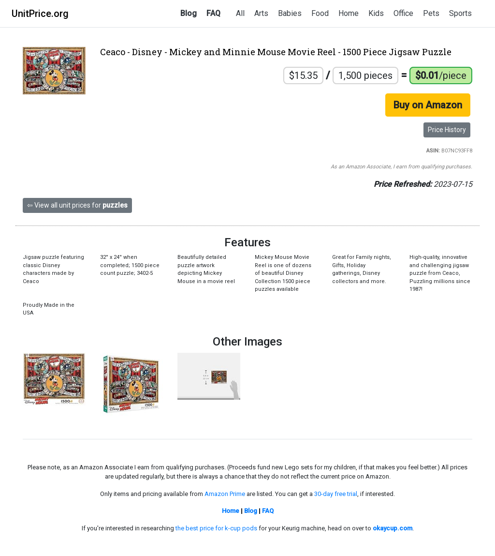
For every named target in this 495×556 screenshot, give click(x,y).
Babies (290, 13)
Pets (431, 13)
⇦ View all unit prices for (77, 205)
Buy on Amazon (427, 105)
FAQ (213, 13)
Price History (447, 130)
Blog (188, 13)
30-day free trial (335, 493)
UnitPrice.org (40, 13)
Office (403, 13)
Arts (261, 13)
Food (320, 13)
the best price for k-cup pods (216, 528)
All (240, 13)
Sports (460, 13)
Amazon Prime (224, 493)
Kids (376, 13)
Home (348, 13)
